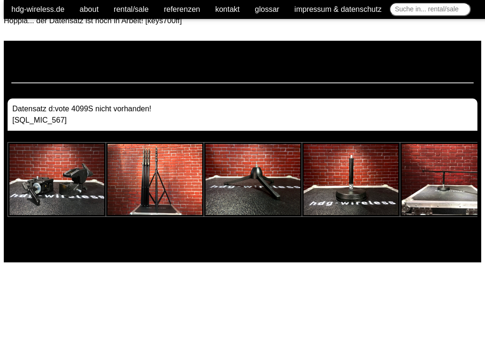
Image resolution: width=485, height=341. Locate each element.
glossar (267, 9)
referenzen (182, 9)
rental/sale (131, 9)
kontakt (227, 9)
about (89, 9)
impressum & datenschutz (338, 9)
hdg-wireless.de (37, 9)
